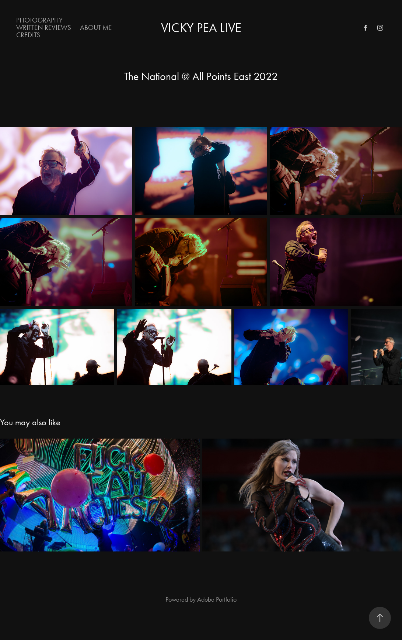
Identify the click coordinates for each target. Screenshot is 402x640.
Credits (28, 35)
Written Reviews (43, 27)
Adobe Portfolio (217, 599)
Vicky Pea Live (201, 27)
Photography (39, 20)
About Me (96, 27)
